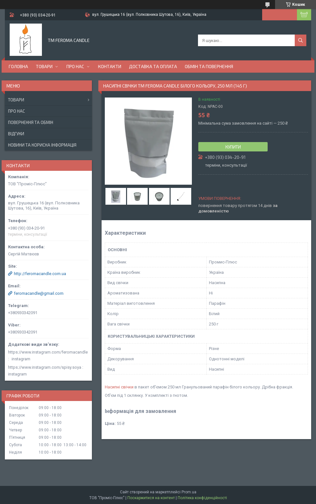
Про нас (75, 66)
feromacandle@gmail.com (39, 293)
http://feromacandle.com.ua (40, 273)
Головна (18, 66)
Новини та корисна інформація (42, 145)
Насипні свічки (119, 387)
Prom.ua (189, 492)
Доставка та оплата (153, 66)
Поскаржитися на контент (151, 498)
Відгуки (16, 133)
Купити (233, 146)
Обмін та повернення (209, 66)
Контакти (109, 66)
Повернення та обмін (30, 122)
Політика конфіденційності (202, 498)
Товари (44, 66)
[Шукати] (300, 40)
